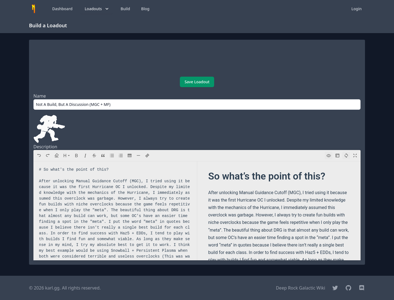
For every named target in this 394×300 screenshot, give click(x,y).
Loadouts (97, 9)
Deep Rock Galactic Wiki (300, 288)
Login (356, 8)
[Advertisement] (197, 58)
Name (39, 96)
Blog (145, 8)
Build (125, 8)
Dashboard (62, 8)
